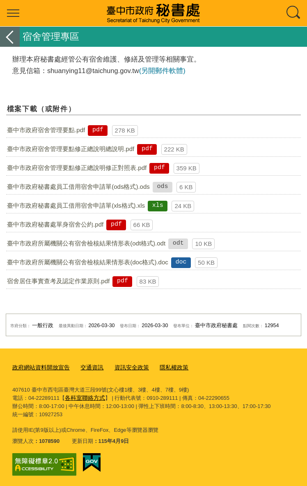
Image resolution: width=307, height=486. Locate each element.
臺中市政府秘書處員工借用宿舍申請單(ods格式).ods (78, 186)
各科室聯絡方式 (83, 396)
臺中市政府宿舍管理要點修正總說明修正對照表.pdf (77, 167)
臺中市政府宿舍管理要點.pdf (46, 129)
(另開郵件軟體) (162, 70)
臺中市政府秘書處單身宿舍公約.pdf (55, 224)
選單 (13, 13)
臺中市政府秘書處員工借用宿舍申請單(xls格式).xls (76, 205)
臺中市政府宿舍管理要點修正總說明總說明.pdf (70, 148)
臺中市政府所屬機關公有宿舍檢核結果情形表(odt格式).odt (86, 243)
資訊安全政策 (125, 367)
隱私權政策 (164, 367)
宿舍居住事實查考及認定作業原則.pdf (58, 280)
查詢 (294, 13)
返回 (10, 37)
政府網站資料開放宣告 (39, 367)
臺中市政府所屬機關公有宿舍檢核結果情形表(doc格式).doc (87, 262)
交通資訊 (87, 367)
